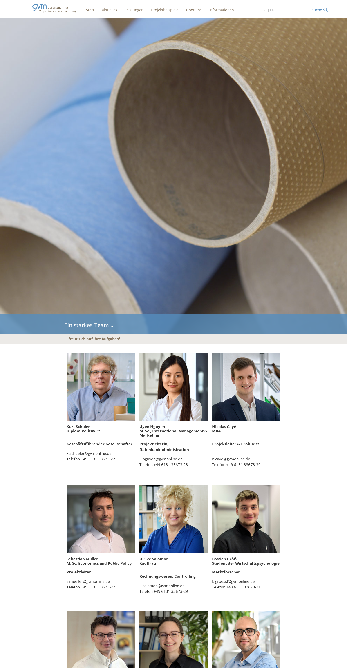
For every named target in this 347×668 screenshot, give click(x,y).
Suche (317, 9)
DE (264, 10)
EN (272, 10)
